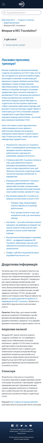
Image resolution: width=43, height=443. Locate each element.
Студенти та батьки (26, 20)
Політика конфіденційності (18, 429)
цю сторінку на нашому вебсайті (24, 402)
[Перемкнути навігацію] (3, 4)
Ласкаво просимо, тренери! (15, 45)
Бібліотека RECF (8, 20)
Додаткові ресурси (11, 23)
